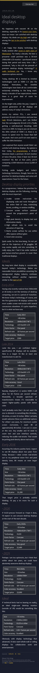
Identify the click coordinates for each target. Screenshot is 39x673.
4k (15, 654)
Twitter (11, 662)
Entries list (30, 4)
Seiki (4, 120)
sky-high (23, 37)
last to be (18, 40)
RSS (6, 662)
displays (11, 654)
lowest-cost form (29, 31)
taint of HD (17, 280)
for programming (20, 151)
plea (19, 654)
